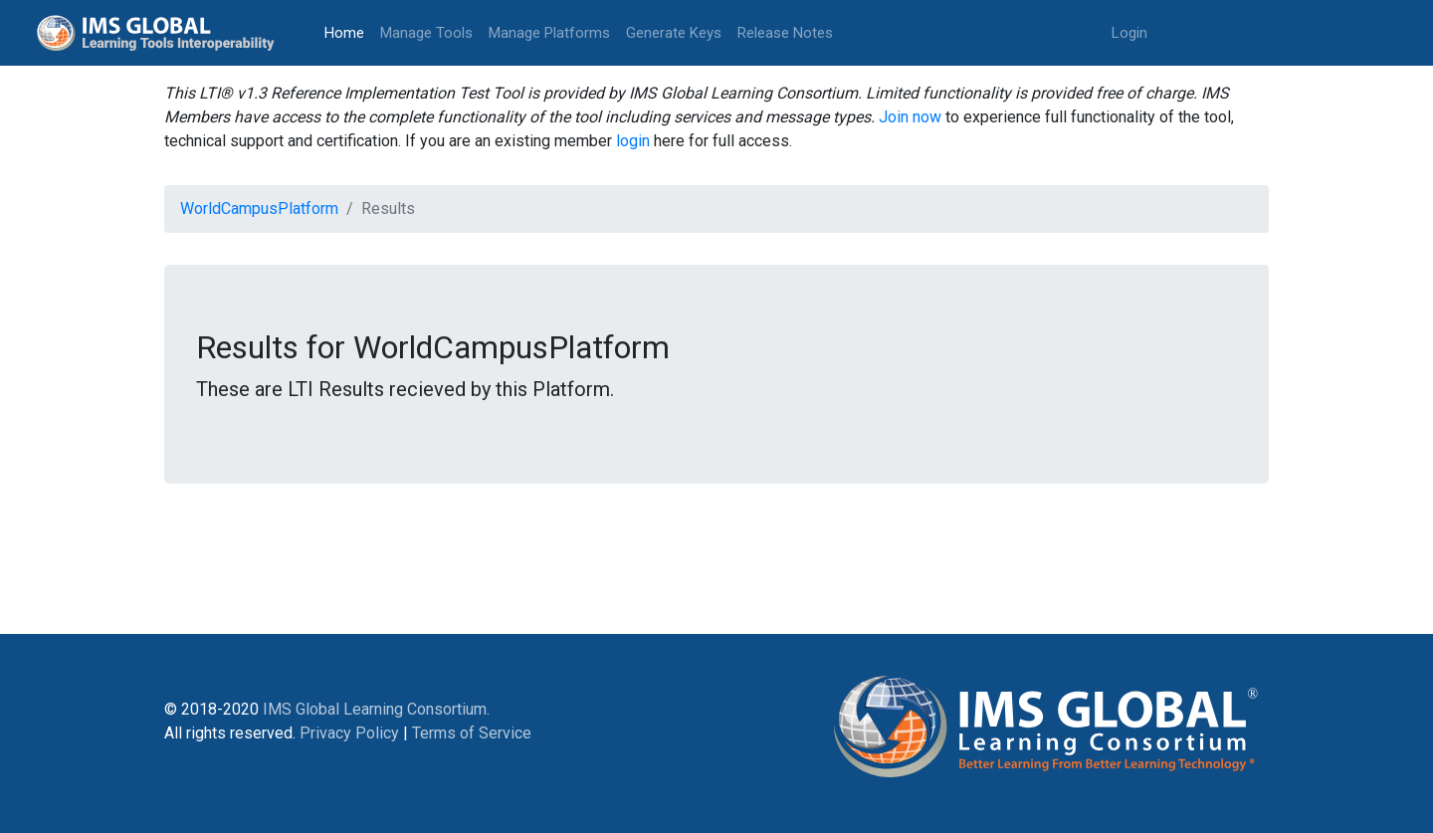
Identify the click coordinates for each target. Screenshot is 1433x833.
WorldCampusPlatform (259, 208)
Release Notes (785, 33)
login (633, 140)
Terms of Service (471, 733)
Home (348, 31)
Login (1129, 33)
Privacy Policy (349, 733)
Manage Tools (426, 33)
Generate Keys (673, 33)
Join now (910, 116)
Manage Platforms (549, 33)
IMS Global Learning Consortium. (376, 709)
